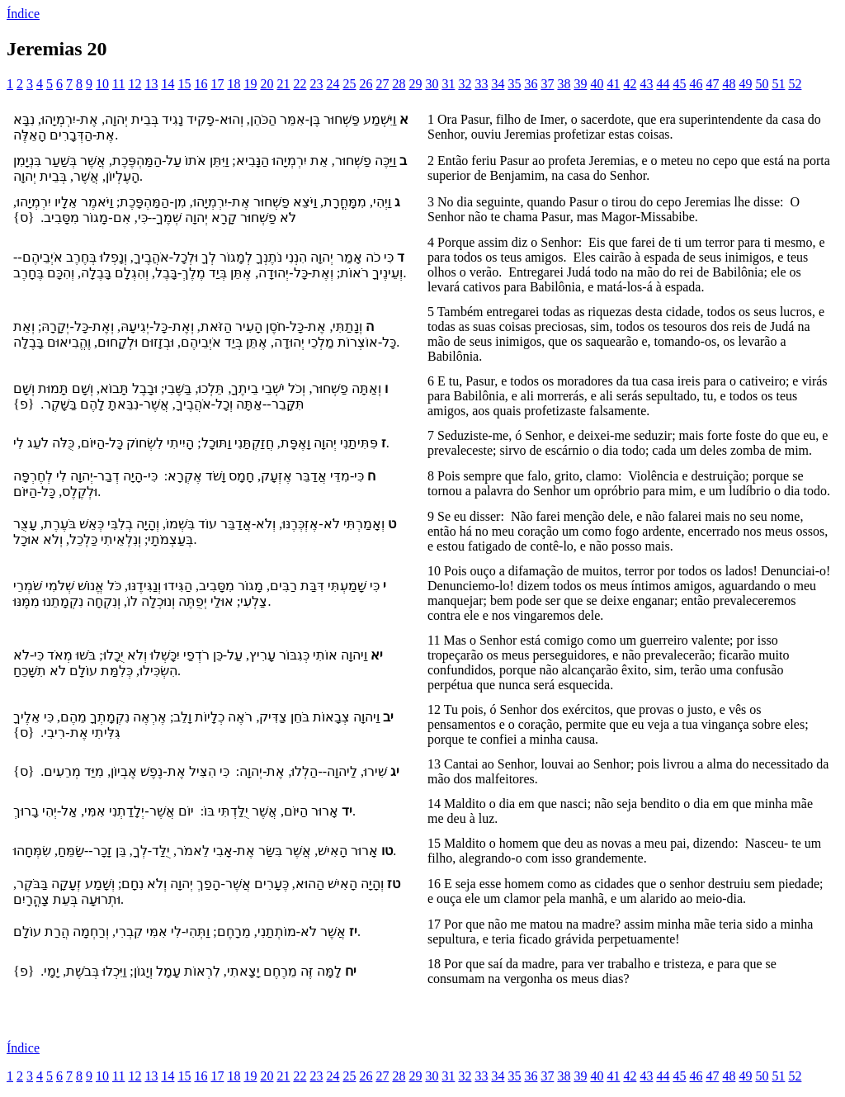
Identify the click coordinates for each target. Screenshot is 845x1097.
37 (547, 84)
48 (728, 84)
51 (778, 84)
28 (398, 84)
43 (646, 84)
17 (217, 84)
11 (118, 84)
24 (332, 84)
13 (151, 84)
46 (695, 84)
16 (200, 84)
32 (464, 84)
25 (349, 84)
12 (134, 84)
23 (316, 84)
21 (283, 84)
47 (712, 84)
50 (761, 84)
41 (613, 84)
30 (431, 84)
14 (167, 84)
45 (679, 84)
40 (596, 84)
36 (530, 84)
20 (266, 84)
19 (250, 84)
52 (794, 84)
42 (629, 84)
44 (662, 84)
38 (563, 84)
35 (514, 84)
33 (481, 84)
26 (365, 84)
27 (382, 84)
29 (415, 84)
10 (102, 84)
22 (299, 84)
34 (497, 84)
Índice (23, 14)
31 (448, 84)
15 (184, 84)
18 (233, 84)
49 (745, 84)
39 (580, 84)
